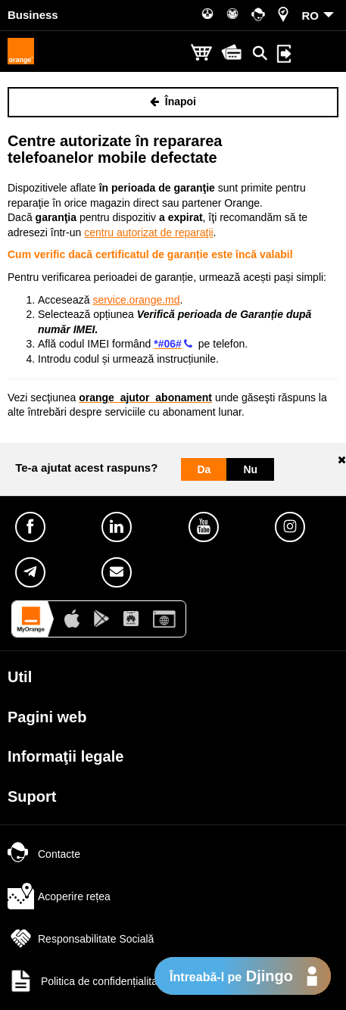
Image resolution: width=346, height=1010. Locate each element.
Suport (32, 796)
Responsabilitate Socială (81, 939)
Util (20, 677)
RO (311, 15)
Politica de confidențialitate (87, 981)
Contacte (44, 854)
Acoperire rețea (59, 896)
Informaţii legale (65, 756)
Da (204, 469)
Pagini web (47, 717)
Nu (250, 469)
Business (33, 14)
